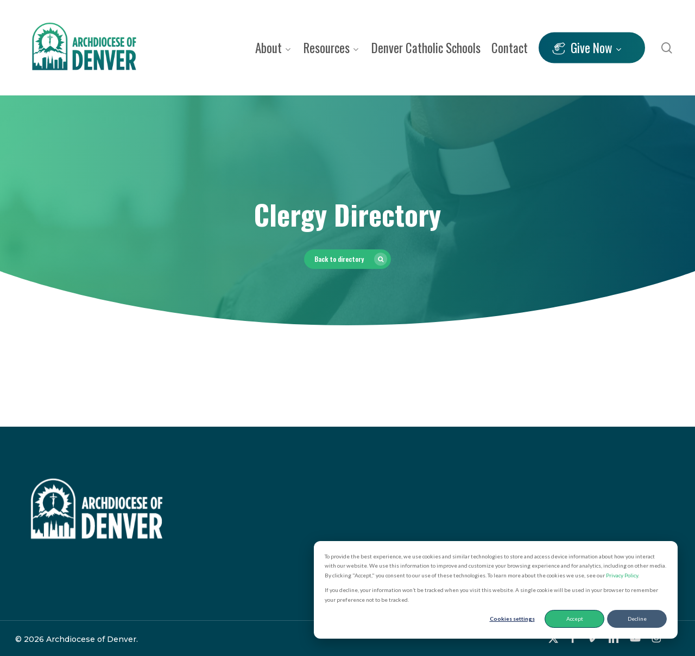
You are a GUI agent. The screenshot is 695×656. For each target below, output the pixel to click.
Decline (637, 618)
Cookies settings (512, 618)
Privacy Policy (622, 575)
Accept (574, 618)
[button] (347, 259)
